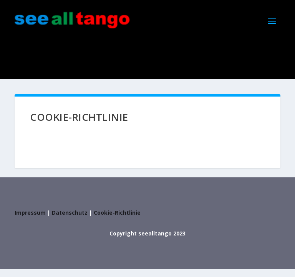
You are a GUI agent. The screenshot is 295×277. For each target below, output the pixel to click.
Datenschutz (70, 212)
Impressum (30, 212)
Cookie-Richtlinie (117, 212)
